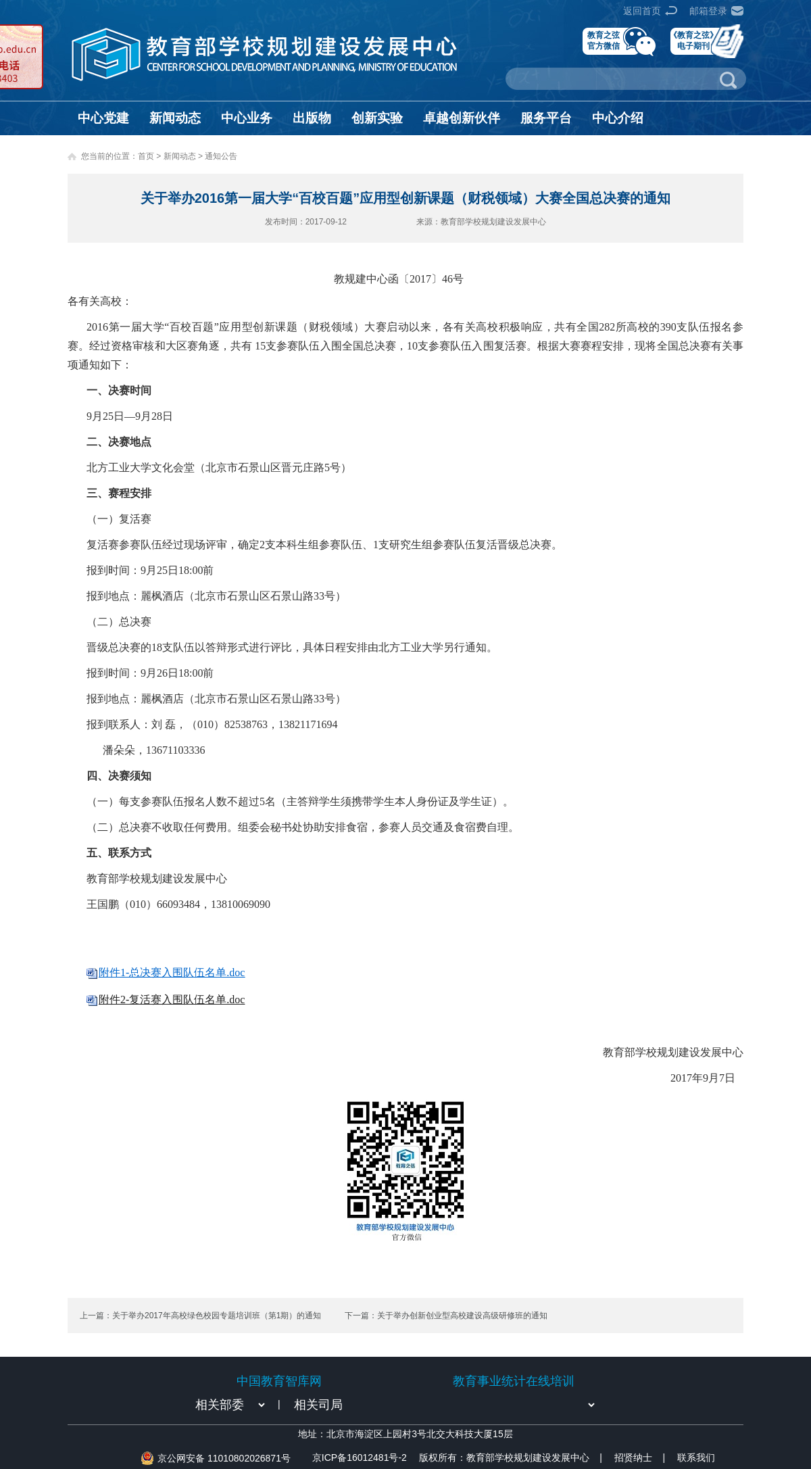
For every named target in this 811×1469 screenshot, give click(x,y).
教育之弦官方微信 (603, 40)
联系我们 (696, 1457)
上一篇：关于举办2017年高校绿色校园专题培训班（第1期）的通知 (200, 1315)
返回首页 (642, 10)
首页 (146, 156)
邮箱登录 (708, 10)
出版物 (312, 118)
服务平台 (546, 118)
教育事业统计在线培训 (513, 1381)
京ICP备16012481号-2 (359, 1457)
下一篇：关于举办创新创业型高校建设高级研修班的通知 (446, 1315)
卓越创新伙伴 (461, 118)
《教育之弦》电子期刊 (693, 40)
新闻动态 (175, 118)
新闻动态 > (184, 156)
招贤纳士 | (639, 1457)
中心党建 (103, 118)
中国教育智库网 (279, 1381)
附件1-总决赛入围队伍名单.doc (172, 972)
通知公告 (221, 156)
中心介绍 (617, 118)
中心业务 (246, 118)
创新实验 (377, 118)
